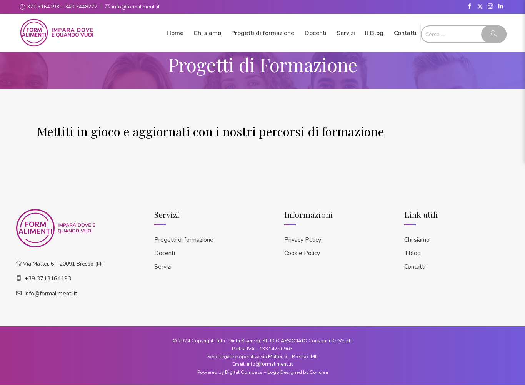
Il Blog (374, 32)
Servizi (346, 32)
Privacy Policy (302, 239)
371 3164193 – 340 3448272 (62, 6)
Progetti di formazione (262, 32)
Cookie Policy (302, 252)
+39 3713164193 (48, 278)
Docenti (316, 32)
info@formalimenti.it (136, 6)
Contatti (405, 32)
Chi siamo (207, 32)
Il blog (412, 252)
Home (175, 32)
